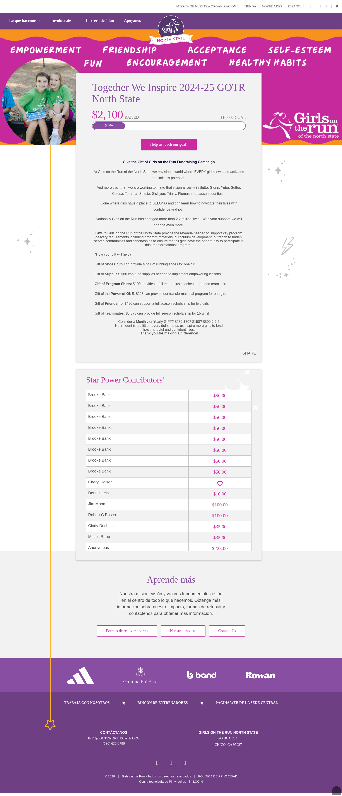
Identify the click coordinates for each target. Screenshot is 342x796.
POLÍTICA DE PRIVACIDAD (217, 779)
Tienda (250, 6)
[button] (337, 6)
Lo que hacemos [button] (25, 20)
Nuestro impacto (183, 634)
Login (4, 6)
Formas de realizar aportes (127, 634)
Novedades (272, 6)
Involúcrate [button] (63, 20)
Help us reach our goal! (168, 145)
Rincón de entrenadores (162, 705)
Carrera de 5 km (100, 20)
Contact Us (227, 634)
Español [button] (296, 6)
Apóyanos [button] (135, 20)
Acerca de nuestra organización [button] (207, 6)
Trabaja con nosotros (87, 705)
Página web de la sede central (247, 705)
